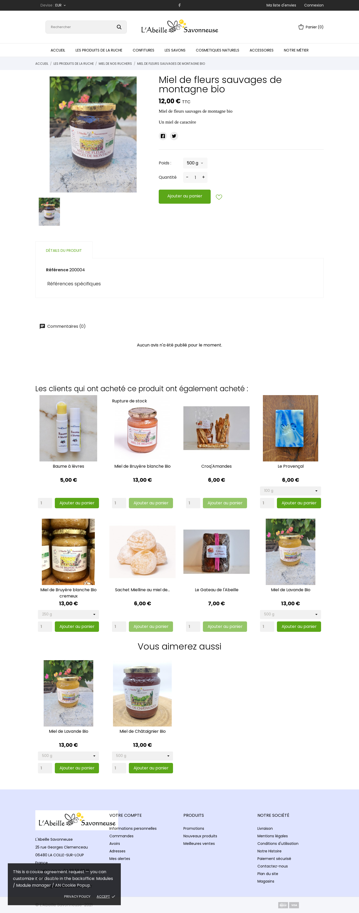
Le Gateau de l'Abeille (216, 590)
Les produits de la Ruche (99, 50)
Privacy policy (77, 896)
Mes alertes (119, 858)
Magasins (265, 881)
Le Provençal (291, 466)
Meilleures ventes (199, 843)
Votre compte (125, 815)
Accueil (58, 50)
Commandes (121, 836)
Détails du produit (64, 250)
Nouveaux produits (200, 836)
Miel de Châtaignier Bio (142, 731)
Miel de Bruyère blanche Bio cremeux (68, 593)
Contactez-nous (272, 866)
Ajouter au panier (184, 196)
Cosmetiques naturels (217, 50)
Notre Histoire (269, 851)
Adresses (117, 851)
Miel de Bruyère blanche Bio (142, 466)
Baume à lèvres (68, 466)
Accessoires (262, 50)
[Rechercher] (86, 27)
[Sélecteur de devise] (61, 5)
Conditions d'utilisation (277, 843)
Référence (57, 270)
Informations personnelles (133, 828)
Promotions (193, 828)
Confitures (143, 50)
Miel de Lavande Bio (290, 590)
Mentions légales (272, 836)
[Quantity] (45, 503)
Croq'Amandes (216, 466)
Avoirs (114, 843)
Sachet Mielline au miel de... (142, 590)
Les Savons (175, 50)
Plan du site (267, 873)
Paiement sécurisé (274, 858)
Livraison (265, 828)
